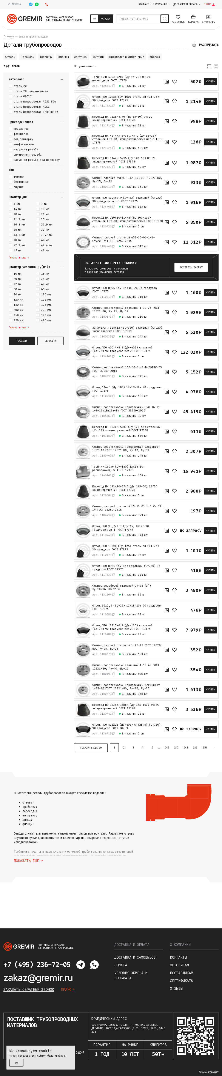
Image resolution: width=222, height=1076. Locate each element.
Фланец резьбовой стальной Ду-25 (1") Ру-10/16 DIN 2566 (121, 587)
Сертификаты (181, 980)
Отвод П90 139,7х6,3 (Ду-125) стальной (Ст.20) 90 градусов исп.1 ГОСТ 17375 (122, 627)
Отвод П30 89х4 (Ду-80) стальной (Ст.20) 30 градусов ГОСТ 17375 (126, 567)
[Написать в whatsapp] (37, 4)
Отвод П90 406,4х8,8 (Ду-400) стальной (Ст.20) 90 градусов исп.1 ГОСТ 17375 (122, 349)
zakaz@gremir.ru (38, 977)
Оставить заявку (191, 267)
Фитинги (98, 56)
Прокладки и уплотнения (126, 56)
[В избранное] (174, 81)
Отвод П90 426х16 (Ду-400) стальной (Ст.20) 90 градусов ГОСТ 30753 (126, 726)
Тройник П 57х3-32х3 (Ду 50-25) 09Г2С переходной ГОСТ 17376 (121, 78)
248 (186, 747)
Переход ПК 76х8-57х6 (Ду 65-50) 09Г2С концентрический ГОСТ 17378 (122, 118)
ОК (16, 1063)
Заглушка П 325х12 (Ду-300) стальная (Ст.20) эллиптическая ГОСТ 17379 (127, 329)
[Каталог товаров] (102, 18)
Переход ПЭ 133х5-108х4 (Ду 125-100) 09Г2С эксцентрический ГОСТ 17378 (125, 706)
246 (167, 747)
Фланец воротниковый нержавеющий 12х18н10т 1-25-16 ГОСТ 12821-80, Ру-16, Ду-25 (126, 686)
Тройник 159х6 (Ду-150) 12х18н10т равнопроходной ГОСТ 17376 (118, 468)
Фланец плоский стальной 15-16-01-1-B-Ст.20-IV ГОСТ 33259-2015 (127, 508)
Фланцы (63, 56)
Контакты (178, 957)
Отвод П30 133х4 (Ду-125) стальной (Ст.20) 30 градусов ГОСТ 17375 (125, 547)
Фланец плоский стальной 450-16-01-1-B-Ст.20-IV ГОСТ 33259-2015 (123, 239)
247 (176, 747)
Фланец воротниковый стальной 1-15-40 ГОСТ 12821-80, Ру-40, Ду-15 (125, 666)
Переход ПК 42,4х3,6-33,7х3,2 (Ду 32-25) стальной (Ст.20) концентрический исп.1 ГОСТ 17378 (127, 139)
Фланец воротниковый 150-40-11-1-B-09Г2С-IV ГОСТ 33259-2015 (127, 369)
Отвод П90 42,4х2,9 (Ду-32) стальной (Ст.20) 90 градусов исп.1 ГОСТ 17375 (127, 199)
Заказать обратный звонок (28, 989)
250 (205, 747)
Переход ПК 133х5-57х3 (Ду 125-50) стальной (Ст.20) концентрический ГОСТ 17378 (126, 428)
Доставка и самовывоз (135, 957)
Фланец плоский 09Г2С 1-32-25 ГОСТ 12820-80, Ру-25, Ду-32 (127, 179)
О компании (180, 944)
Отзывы (176, 988)
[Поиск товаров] (164, 18)
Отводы (10, 56)
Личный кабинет (209, 1072)
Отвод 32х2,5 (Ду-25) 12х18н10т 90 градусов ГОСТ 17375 (126, 607)
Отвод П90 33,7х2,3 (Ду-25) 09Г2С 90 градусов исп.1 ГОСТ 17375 (120, 528)
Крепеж (155, 56)
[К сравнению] (167, 81)
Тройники (46, 56)
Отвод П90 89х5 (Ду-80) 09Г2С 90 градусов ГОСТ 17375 (124, 289)
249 (195, 747)
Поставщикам (181, 973)
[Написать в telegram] (31, 4)
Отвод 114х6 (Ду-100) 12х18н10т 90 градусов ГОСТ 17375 (126, 389)
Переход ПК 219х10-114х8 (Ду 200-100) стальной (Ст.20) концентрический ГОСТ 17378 (127, 219)
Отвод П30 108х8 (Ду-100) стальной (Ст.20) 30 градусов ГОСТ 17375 (125, 98)
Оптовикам (179, 965)
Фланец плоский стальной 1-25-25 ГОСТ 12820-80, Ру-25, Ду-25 (127, 647)
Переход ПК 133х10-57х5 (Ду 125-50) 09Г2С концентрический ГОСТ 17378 (124, 488)
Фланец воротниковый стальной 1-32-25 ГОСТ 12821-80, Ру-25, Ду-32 (125, 309)
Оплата (120, 965)
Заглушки (81, 56)
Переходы (28, 56)
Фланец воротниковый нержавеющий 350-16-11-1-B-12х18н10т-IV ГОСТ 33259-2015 (127, 408)
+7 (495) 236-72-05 (36, 964)
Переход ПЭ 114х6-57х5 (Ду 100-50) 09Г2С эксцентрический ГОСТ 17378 (124, 159)
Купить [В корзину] (210, 81)
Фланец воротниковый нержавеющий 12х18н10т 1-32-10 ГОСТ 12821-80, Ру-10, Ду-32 (126, 448)
